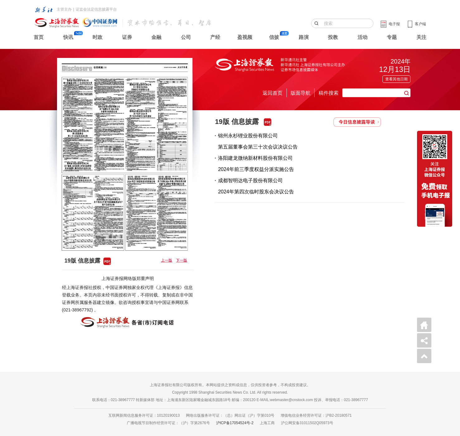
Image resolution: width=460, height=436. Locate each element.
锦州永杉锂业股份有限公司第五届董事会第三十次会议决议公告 (258, 141)
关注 (421, 37)
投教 (333, 37)
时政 (97, 37)
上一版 (166, 260)
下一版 (181, 260)
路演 (304, 37)
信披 (274, 37)
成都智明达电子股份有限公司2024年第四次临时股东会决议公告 (256, 186)
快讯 (68, 37)
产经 (215, 37)
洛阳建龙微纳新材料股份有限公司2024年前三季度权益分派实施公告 (256, 163)
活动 (363, 37)
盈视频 (244, 37)
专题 (392, 37)
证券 (127, 37)
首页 (39, 37)
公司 (186, 37)
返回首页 (272, 93)
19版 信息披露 (237, 122)
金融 (156, 37)
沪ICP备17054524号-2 (235, 423)
